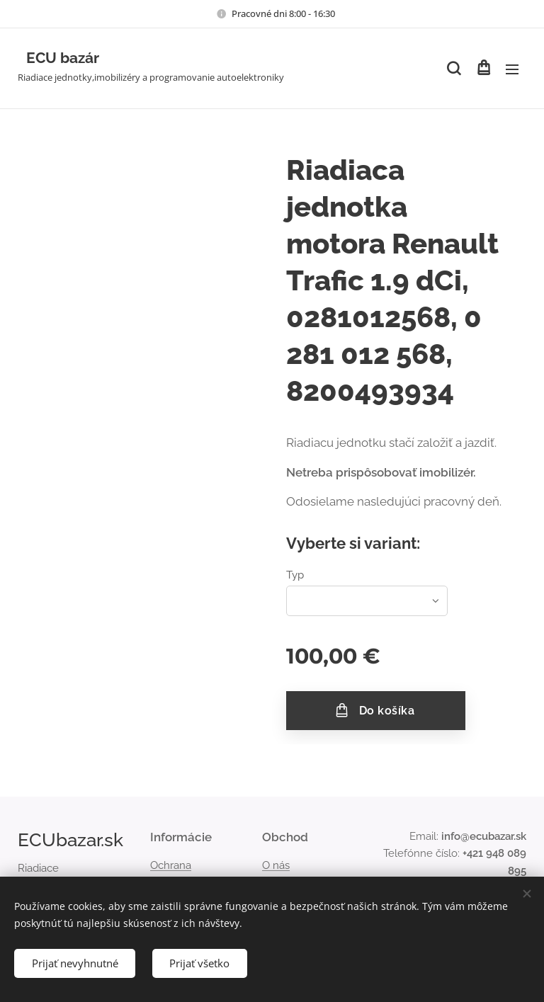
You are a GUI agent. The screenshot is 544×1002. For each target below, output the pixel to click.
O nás (276, 865)
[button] (453, 68)
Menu (512, 69)
